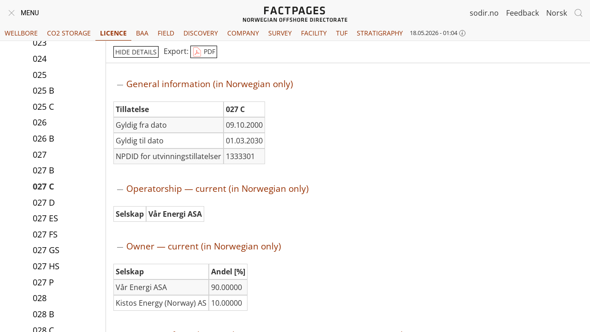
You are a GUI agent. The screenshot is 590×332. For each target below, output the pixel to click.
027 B (43, 170)
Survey (280, 33)
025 (40, 74)
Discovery (200, 33)
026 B (43, 138)
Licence (113, 33)
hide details (136, 51)
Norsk (556, 13)
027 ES (45, 218)
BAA (142, 33)
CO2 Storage (69, 33)
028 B (43, 314)
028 (40, 297)
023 (40, 42)
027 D (44, 202)
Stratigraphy (380, 33)
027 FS (45, 234)
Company (243, 33)
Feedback (522, 13)
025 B (43, 90)
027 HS (46, 266)
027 (40, 154)
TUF (342, 33)
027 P (43, 282)
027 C (43, 186)
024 (40, 58)
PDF (203, 52)
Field (166, 33)
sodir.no (484, 13)
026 (40, 122)
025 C (43, 106)
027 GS (46, 249)
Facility (314, 33)
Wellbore (21, 33)
